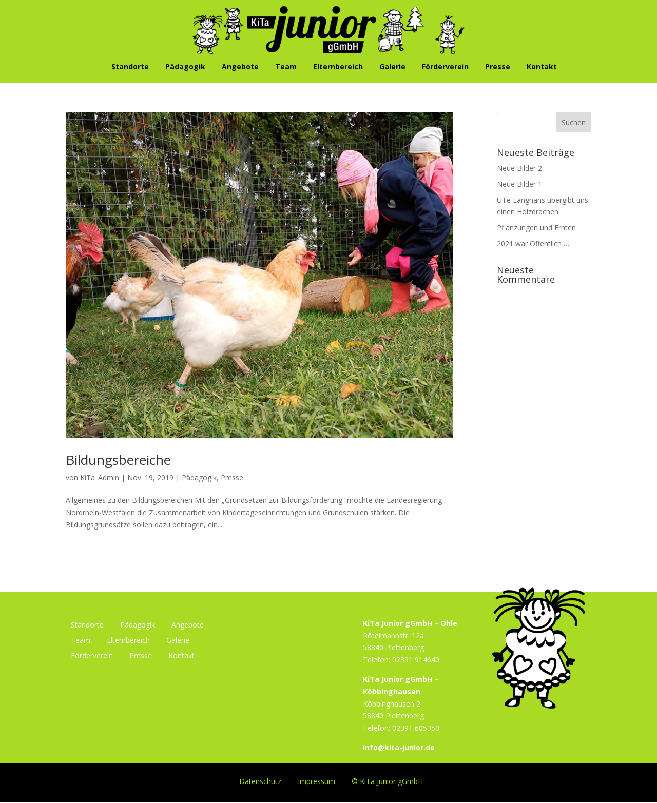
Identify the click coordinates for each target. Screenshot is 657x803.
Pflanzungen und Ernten (536, 227)
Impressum (316, 780)
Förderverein (445, 67)
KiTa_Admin (99, 477)
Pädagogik (185, 67)
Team (286, 67)
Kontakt (542, 67)
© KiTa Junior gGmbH (387, 780)
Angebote (240, 67)
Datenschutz (260, 780)
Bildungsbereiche (118, 460)
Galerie (392, 67)
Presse (497, 67)
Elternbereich (338, 67)
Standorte (130, 67)
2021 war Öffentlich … (533, 243)
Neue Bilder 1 (519, 184)
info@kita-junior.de (399, 747)
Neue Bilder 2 (519, 168)
